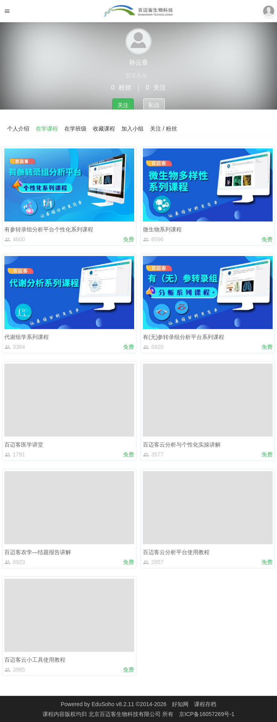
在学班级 (75, 128)
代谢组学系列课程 (26, 337)
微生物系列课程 (162, 229)
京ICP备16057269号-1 (207, 714)
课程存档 (205, 704)
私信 (154, 105)
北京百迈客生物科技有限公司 (125, 714)
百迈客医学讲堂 (23, 444)
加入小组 (132, 128)
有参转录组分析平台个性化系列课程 (48, 229)
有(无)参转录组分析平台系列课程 (183, 337)
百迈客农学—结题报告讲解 (37, 552)
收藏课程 (104, 128)
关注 (123, 105)
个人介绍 (18, 128)
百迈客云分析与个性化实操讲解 (182, 444)
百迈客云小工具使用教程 (34, 660)
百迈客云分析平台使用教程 (176, 552)
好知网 (180, 704)
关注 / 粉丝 (163, 128)
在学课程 (47, 128)
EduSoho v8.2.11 (113, 704)
